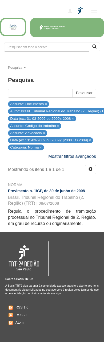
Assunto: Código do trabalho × (34, 125)
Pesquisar (84, 93)
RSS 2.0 (17, 315)
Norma (15, 185)
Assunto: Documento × (28, 104)
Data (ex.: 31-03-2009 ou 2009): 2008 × (42, 118)
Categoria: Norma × (26, 147)
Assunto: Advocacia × (27, 133)
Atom (15, 322)
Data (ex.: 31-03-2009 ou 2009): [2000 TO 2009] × (50, 140)
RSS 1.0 (17, 307)
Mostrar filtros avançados (72, 156)
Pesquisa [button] (17, 67)
